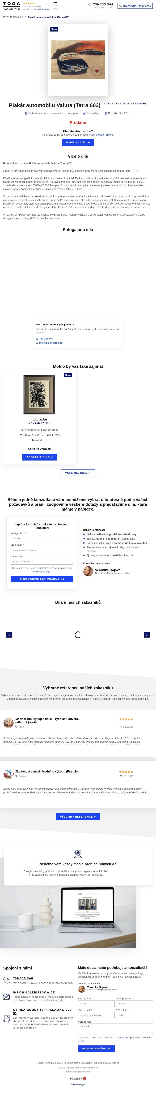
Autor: (125, 103)
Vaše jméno (18, 533)
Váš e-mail (17, 544)
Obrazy (54, 29)
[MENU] (55, 4)
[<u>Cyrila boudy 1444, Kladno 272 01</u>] (6, 1018)
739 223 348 (103, 4)
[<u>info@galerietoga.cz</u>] (6, 996)
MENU (55, 9)
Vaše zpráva (84, 1021)
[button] (9, 635)
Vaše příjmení (124, 998)
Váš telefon (17, 556)
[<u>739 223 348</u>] (6, 980)
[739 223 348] (89, 4)
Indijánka (40, 419)
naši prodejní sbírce (102, 134)
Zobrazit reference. (41, 9)
